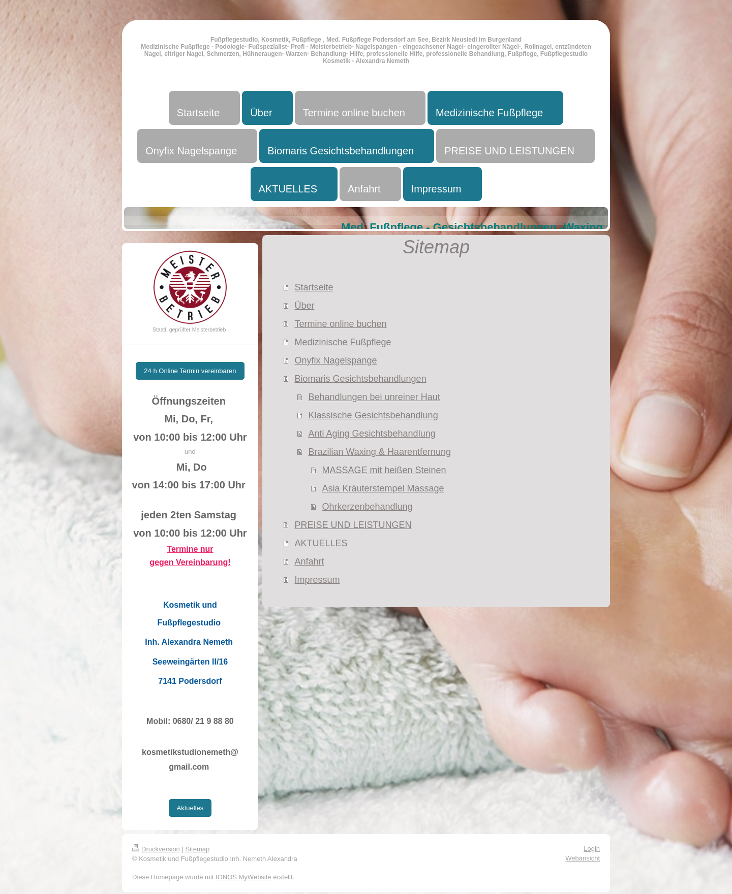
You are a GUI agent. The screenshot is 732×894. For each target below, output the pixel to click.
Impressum (317, 580)
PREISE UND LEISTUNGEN (352, 525)
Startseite (313, 287)
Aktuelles (190, 808)
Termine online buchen (340, 324)
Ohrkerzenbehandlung (367, 507)
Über (304, 306)
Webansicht (582, 858)
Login (592, 848)
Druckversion (156, 849)
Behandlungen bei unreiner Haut (374, 397)
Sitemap (198, 849)
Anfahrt (309, 561)
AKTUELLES (320, 543)
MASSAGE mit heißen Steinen (384, 470)
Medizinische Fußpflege (342, 342)
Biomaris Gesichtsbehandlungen (360, 379)
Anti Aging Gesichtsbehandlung (371, 433)
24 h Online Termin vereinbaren (190, 371)
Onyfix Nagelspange (335, 360)
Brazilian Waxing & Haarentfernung (379, 452)
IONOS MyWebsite (243, 877)
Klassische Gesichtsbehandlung (373, 415)
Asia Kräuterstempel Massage (383, 488)
